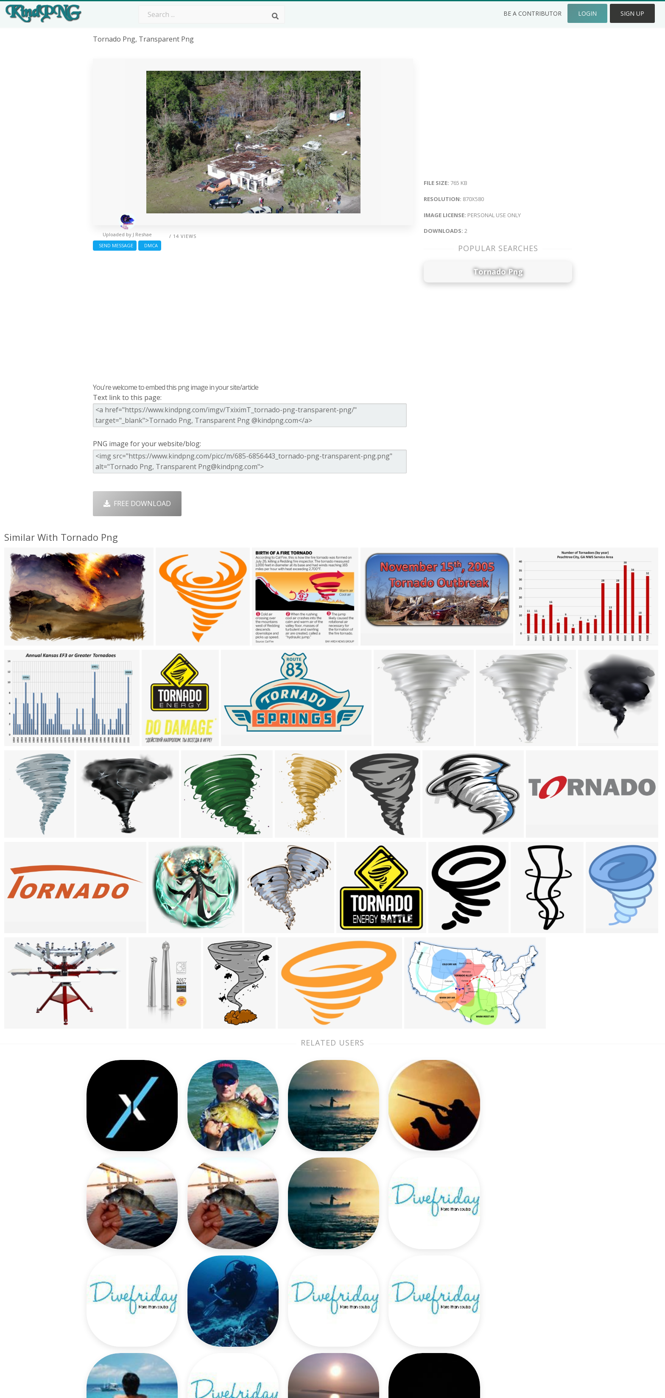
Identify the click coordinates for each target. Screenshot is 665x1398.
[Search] (275, 16)
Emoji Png (396, 1264)
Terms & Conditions (507, 1239)
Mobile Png (207, 1288)
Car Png (393, 1227)
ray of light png (119, 1276)
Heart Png (205, 1301)
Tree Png (299, 1239)
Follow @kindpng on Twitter (521, 1313)
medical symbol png (124, 1227)
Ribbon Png (207, 1264)
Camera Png (304, 1227)
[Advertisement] (253, 314)
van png (106, 1301)
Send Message (114, 245)
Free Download (137, 503)
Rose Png (204, 1252)
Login (587, 13)
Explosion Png (307, 1288)
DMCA (150, 245)
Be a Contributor (532, 13)
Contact (488, 1227)
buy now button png (126, 1288)
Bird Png (394, 1239)
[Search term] (211, 14)
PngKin (200, 1276)
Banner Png (399, 1301)
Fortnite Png (304, 1301)
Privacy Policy (497, 1264)
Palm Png (300, 1215)
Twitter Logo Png (217, 1227)
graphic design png (124, 1239)
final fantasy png (120, 1264)
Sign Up (632, 13)
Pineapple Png (403, 1252)
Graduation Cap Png (317, 1276)
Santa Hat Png (212, 1239)
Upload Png (495, 1276)
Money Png (398, 1215)
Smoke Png (303, 1252)
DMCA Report (498, 1252)
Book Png (396, 1276)
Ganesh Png (399, 1288)
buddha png (112, 1215)
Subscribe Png (212, 1215)
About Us (491, 1215)
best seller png (117, 1252)
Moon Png (301, 1264)
